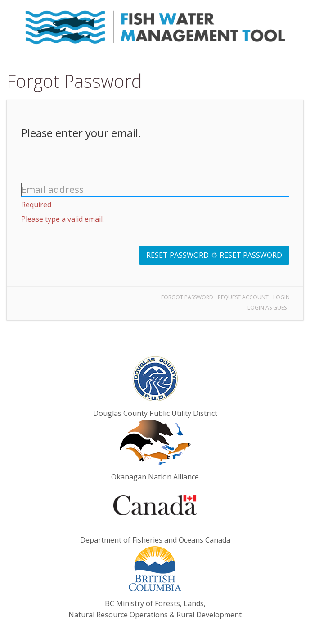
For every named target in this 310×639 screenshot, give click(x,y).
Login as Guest (268, 307)
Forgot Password (187, 297)
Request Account (243, 297)
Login (281, 297)
